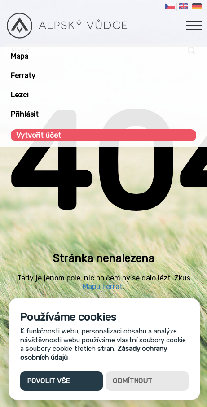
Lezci (20, 95)
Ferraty (23, 75)
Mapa (19, 56)
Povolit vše (48, 381)
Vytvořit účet (38, 135)
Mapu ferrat (103, 286)
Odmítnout (132, 381)
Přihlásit (25, 114)
